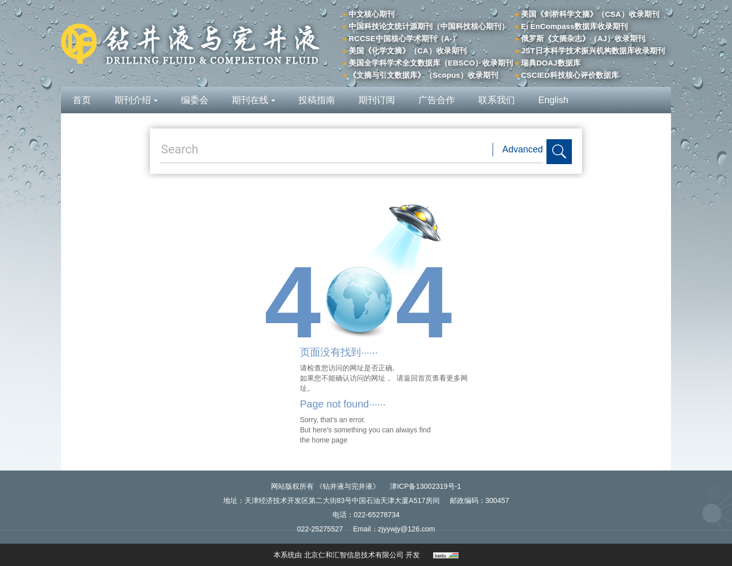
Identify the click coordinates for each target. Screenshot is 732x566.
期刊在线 (253, 100)
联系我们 (496, 100)
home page (329, 440)
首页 (82, 100)
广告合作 (436, 100)
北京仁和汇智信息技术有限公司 (354, 555)
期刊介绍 (136, 100)
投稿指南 (316, 100)
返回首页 (418, 378)
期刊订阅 (376, 100)
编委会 (194, 100)
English (553, 100)
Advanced (522, 149)
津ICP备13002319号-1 (425, 486)
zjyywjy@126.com (406, 529)
